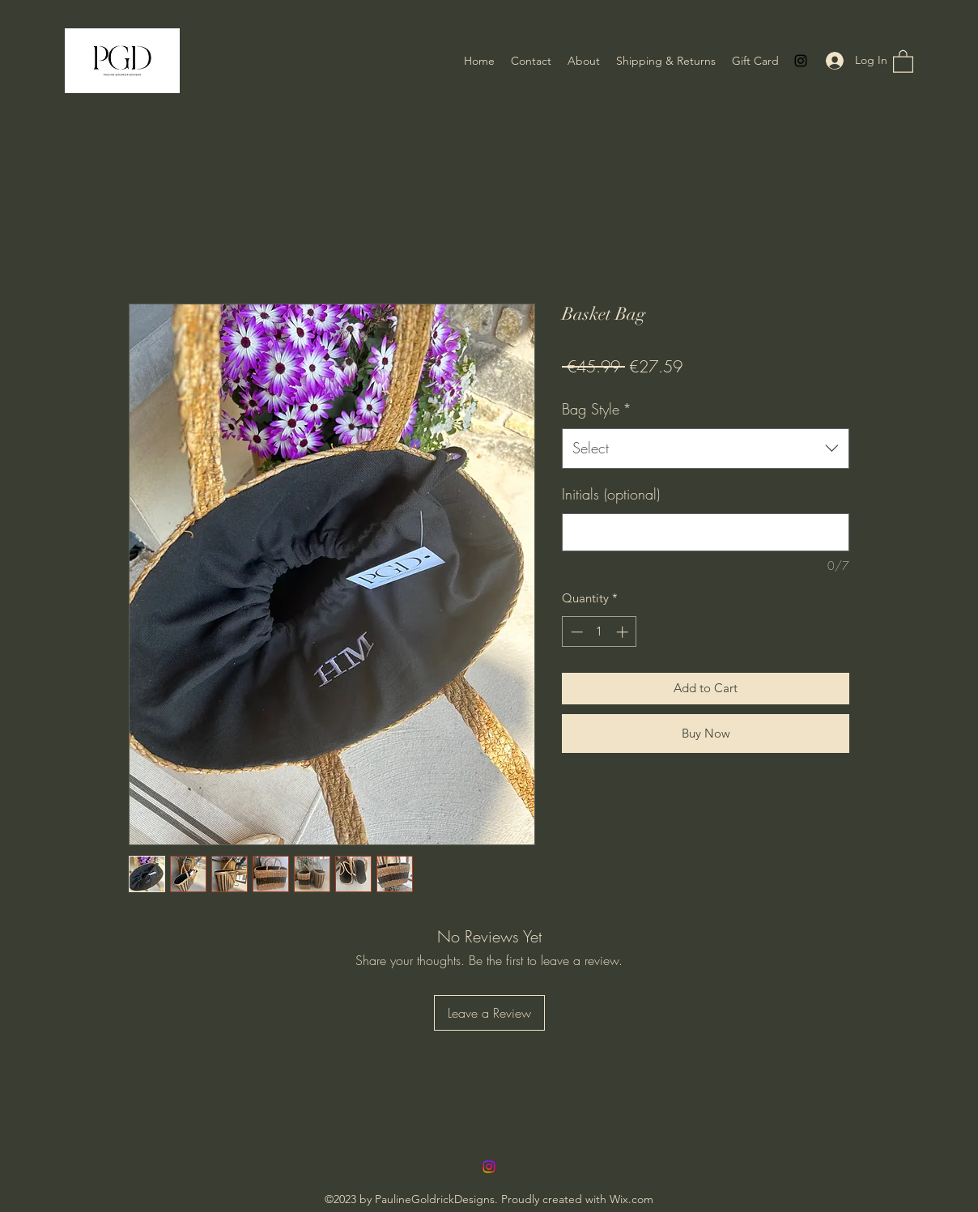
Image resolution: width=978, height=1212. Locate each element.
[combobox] (705, 448)
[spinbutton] (599, 632)
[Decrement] (575, 632)
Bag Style (596, 409)
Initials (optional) (611, 494)
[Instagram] (801, 61)
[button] (903, 61)
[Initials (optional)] (705, 532)
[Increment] (624, 632)
